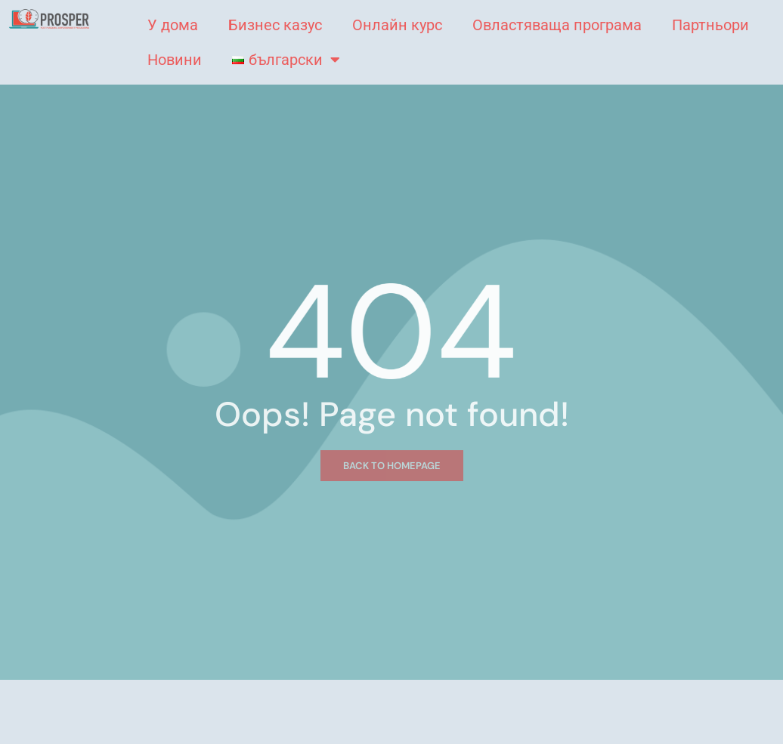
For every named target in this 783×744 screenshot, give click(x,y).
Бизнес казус (275, 25)
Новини (174, 60)
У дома (172, 25)
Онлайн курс (397, 25)
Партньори (710, 25)
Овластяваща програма (557, 25)
